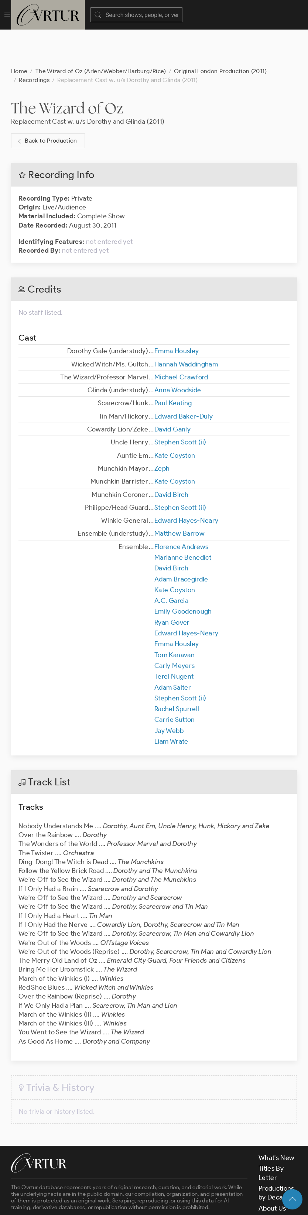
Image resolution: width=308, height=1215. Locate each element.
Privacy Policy (184, 1203)
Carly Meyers (174, 629)
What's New (277, 1121)
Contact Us (275, 1182)
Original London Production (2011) (220, 34)
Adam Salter (172, 650)
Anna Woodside (177, 353)
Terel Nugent (174, 639)
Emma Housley (176, 314)
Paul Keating (173, 366)
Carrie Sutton (174, 683)
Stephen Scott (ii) (180, 405)
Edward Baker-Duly (183, 379)
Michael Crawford (181, 340)
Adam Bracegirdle (181, 542)
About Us (272, 1171)
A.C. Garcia (171, 564)
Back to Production (46, 104)
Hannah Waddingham (186, 327)
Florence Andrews (181, 510)
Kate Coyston (174, 418)
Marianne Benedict (182, 520)
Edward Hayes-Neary (186, 483)
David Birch (171, 458)
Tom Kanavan (174, 618)
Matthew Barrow (179, 496)
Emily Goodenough (183, 574)
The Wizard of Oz (67, 71)
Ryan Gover (172, 585)
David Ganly (172, 392)
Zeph (162, 431)
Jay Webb (169, 694)
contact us (126, 1184)
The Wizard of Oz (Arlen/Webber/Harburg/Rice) (100, 34)
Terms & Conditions (129, 1203)
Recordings (34, 43)
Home (19, 34)
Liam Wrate (171, 704)
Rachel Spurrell (176, 672)
